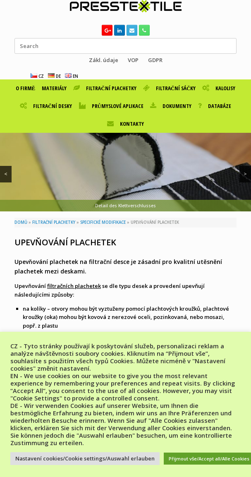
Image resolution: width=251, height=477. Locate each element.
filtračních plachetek (74, 286)
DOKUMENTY (170, 106)
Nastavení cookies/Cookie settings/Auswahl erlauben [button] (85, 458)
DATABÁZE (214, 106)
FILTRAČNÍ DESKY (46, 106)
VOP (133, 60)
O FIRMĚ (26, 88)
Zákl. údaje (103, 60)
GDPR (155, 60)
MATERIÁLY (54, 88)
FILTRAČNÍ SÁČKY (169, 88)
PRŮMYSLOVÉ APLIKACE (111, 106)
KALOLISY (218, 88)
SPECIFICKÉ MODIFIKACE (103, 222)
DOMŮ (20, 222)
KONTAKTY (125, 123)
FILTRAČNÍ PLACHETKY (104, 88)
